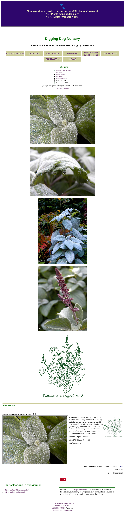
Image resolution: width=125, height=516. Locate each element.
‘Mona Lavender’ (17, 490)
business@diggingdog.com (62, 510)
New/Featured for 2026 (63, 70)
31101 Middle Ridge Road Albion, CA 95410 (62, 504)
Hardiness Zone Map (62, 88)
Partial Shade (60, 74)
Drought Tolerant (61, 79)
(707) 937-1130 (58, 508)
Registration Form (81, 489)
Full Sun (59, 72)
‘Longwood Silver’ (17, 414)
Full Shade (59, 77)
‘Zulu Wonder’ (16, 492)
